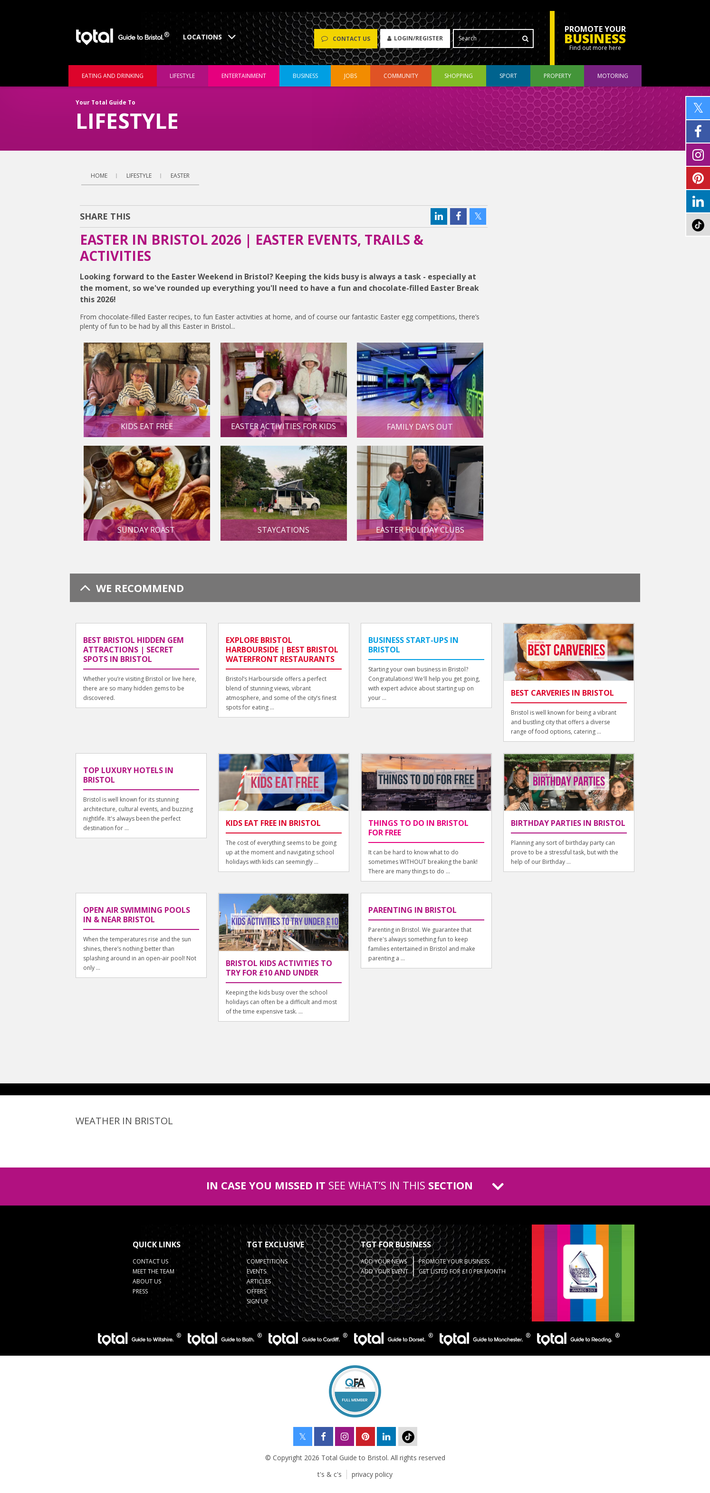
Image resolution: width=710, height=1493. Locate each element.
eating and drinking (113, 80)
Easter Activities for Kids (283, 430)
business (305, 80)
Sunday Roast (147, 534)
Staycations (283, 534)
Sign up (258, 1306)
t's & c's (329, 1478)
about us (147, 1286)
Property (557, 80)
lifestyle (182, 80)
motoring (612, 80)
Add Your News (384, 1266)
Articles (259, 1286)
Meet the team (153, 1276)
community (401, 80)
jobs (350, 80)
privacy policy (372, 1478)
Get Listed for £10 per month (462, 1276)
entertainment (243, 80)
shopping (458, 80)
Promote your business (454, 1266)
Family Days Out (420, 431)
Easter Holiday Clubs (420, 534)
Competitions (267, 1266)
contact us (150, 1266)
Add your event (384, 1276)
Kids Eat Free (147, 430)
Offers (256, 1296)
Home (99, 180)
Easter (180, 180)
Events (256, 1276)
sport (508, 80)
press (140, 1296)
